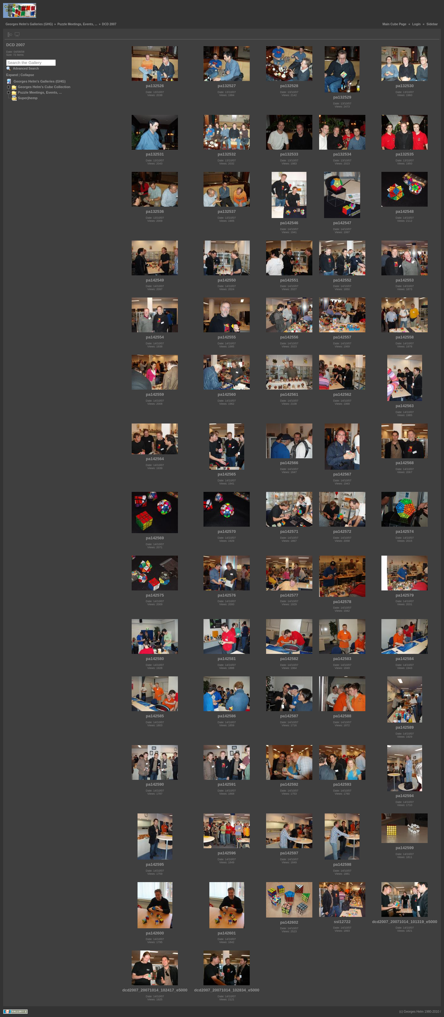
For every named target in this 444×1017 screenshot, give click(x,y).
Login (416, 24)
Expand (12, 75)
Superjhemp (28, 98)
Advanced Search (26, 68)
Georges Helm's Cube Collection (44, 87)
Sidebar (432, 24)
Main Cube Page (394, 24)
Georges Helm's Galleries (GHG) (29, 24)
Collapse (27, 75)
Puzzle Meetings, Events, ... (77, 24)
